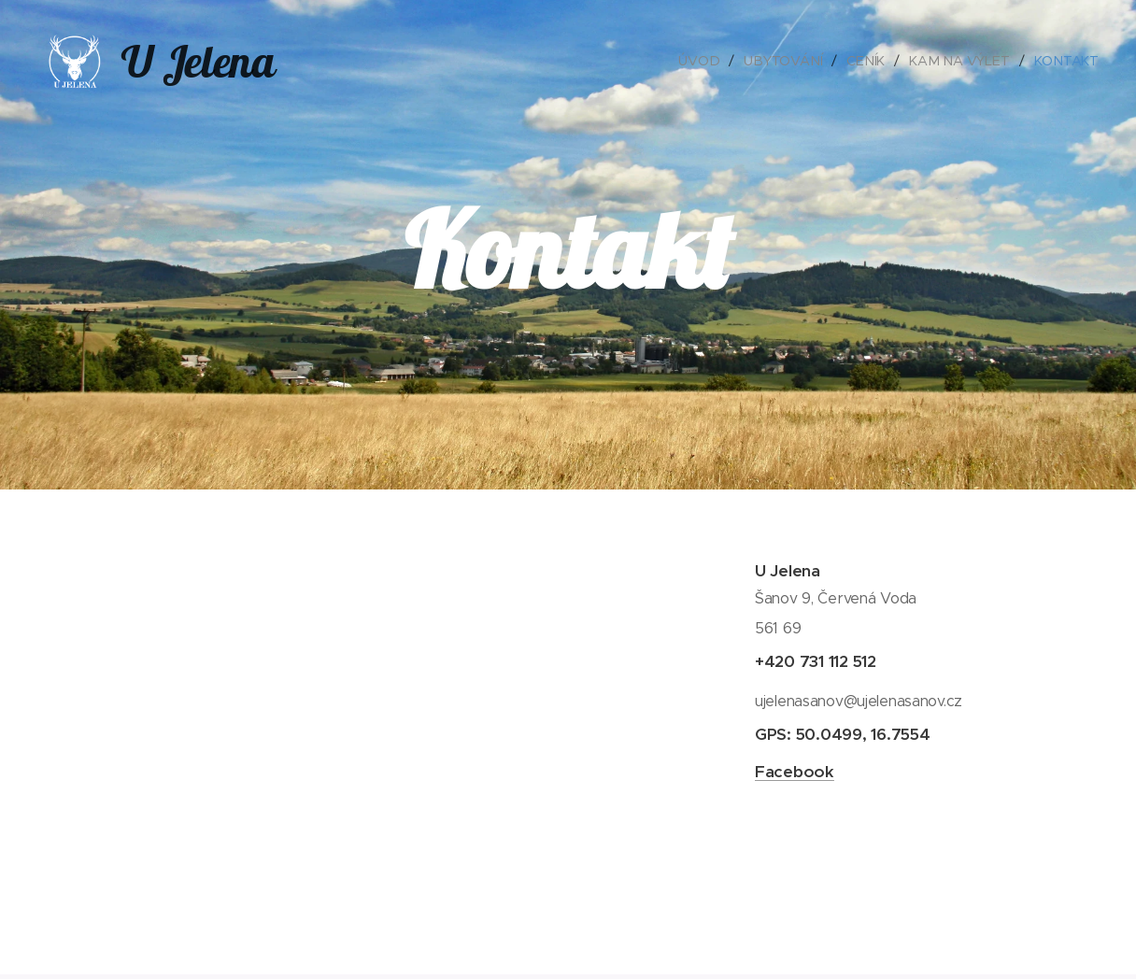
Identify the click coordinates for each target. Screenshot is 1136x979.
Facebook (794, 771)
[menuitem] (705, 60)
